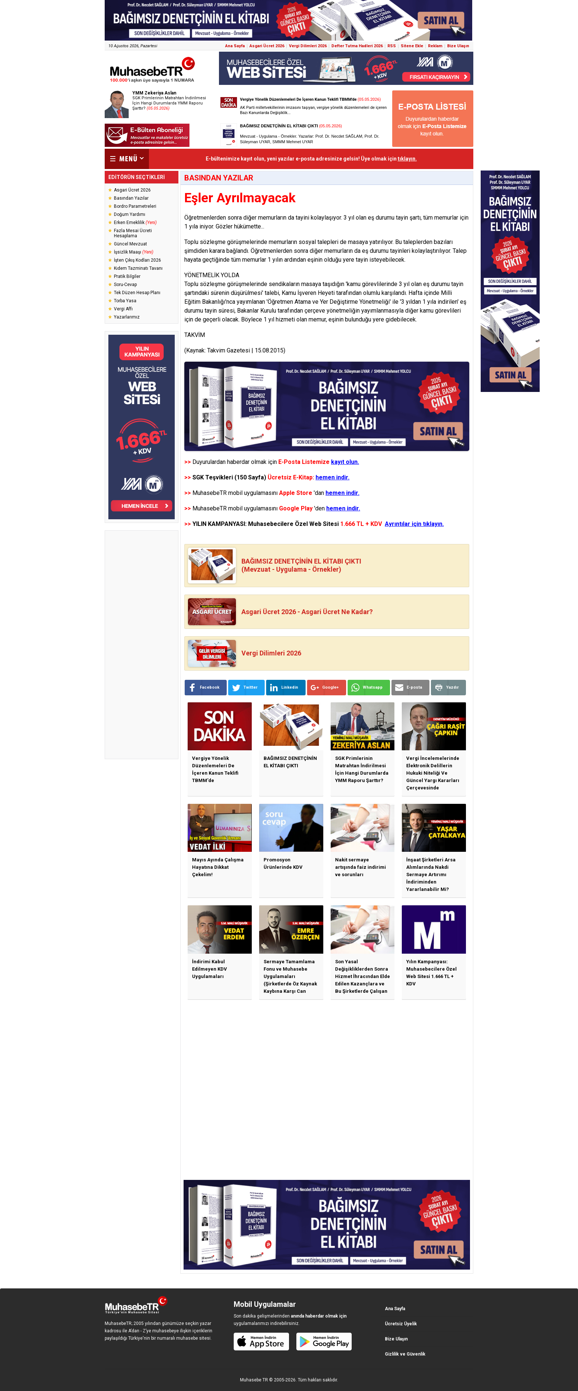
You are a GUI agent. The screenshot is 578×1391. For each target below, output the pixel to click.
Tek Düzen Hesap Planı (137, 292)
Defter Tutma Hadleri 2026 (357, 46)
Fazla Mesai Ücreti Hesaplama (133, 233)
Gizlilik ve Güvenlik (405, 1354)
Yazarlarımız (127, 317)
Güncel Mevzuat (130, 244)
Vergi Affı (123, 308)
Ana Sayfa (235, 46)
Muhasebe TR (254, 1380)
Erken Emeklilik (135, 222)
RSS (391, 46)
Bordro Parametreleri (135, 206)
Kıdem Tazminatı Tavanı (138, 268)
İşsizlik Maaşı (133, 252)
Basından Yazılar (131, 198)
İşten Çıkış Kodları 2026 (137, 260)
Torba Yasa (125, 300)
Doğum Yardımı (129, 214)
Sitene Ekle (412, 46)
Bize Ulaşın (458, 46)
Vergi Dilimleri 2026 (308, 46)
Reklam (435, 46)
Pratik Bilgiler (127, 276)
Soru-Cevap (125, 284)
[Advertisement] (141, 644)
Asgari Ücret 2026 (267, 46)
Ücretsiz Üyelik (401, 1323)
